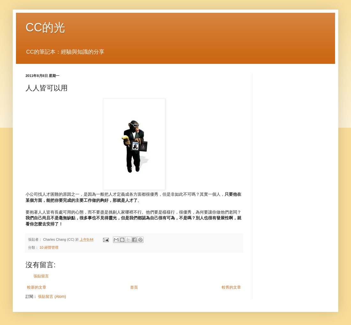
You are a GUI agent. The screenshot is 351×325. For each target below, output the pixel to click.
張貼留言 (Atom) (52, 296)
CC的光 (45, 27)
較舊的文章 (231, 287)
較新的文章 (36, 287)
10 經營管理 (49, 247)
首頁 (134, 287)
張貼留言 (41, 276)
